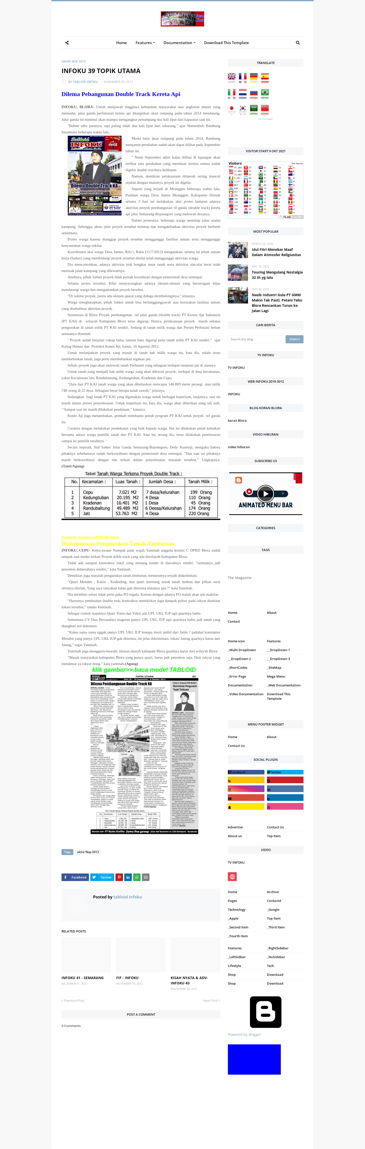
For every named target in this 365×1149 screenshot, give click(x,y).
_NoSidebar (276, 957)
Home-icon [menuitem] (236, 641)
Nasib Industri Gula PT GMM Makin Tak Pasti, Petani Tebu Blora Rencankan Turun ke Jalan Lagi (277, 302)
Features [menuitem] (144, 42)
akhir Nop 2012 (74, 61)
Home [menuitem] (121, 42)
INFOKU (234, 394)
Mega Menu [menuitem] (276, 676)
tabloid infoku (85, 82)
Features (234, 948)
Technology (237, 909)
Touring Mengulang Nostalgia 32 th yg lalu (277, 275)
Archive (273, 892)
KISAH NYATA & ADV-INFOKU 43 (189, 980)
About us (235, 836)
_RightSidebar (278, 948)
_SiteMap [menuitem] (274, 667)
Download (275, 974)
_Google (273, 909)
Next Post (210, 1000)
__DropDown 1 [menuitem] (278, 650)
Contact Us (236, 745)
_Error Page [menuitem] (237, 676)
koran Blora (237, 420)
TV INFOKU (236, 367)
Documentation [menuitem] (178, 42)
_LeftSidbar (237, 957)
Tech (270, 965)
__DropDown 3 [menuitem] (278, 658)
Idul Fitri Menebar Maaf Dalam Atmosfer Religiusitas (276, 252)
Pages (232, 900)
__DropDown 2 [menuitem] (239, 658)
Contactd (274, 900)
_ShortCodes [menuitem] (237, 667)
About (272, 612)
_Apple (233, 918)
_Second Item (238, 927)
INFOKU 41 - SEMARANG (83, 977)
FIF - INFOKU (127, 977)
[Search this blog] (255, 339)
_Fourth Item (238, 936)
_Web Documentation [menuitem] (283, 685)
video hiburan (239, 447)
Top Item (274, 836)
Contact (234, 621)
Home (232, 612)
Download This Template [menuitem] (226, 42)
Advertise (235, 827)
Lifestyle (234, 965)
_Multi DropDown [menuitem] (242, 650)
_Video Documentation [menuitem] (245, 694)
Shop (232, 974)
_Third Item (276, 927)
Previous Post (74, 1000)
